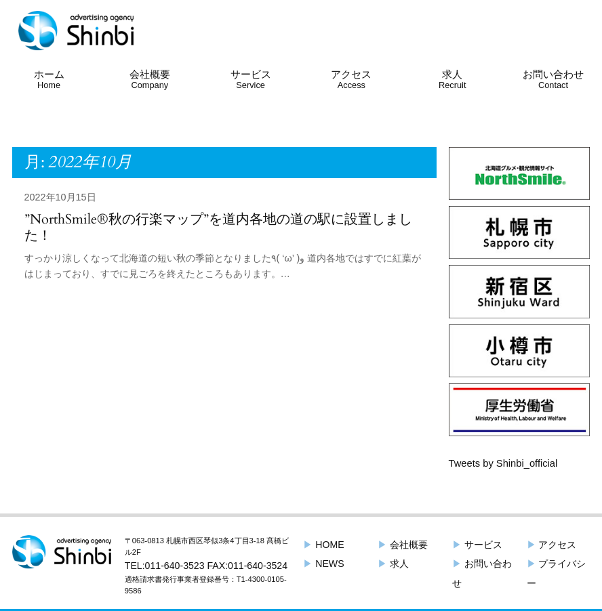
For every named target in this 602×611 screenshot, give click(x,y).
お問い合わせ (553, 79)
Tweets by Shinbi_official (503, 463)
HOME (329, 544)
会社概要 (149, 79)
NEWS (323, 563)
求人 (452, 79)
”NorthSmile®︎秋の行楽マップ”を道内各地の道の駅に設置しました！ (218, 227)
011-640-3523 (175, 565)
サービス (250, 79)
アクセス (351, 79)
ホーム (49, 79)
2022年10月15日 (60, 197)
